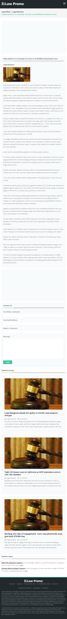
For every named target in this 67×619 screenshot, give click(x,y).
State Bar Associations (25, 588)
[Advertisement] (33, 36)
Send (8, 362)
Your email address (10, 320)
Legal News (36, 588)
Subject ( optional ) (10, 328)
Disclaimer (12, 584)
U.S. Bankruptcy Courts (44, 584)
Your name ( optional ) (11, 312)
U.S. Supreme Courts (30, 584)
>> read (20, 565)
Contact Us (45, 588)
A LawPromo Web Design (46, 605)
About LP (55, 584)
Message (6, 336)
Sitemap (19, 584)
